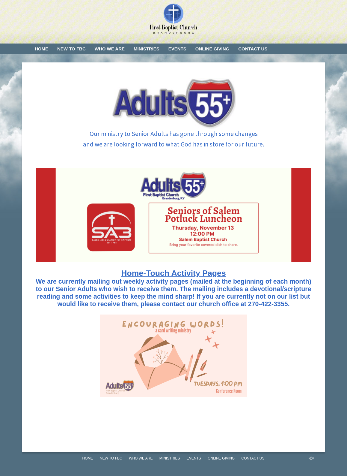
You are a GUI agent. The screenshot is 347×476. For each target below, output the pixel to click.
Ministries (146, 48)
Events (177, 48)
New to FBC (71, 48)
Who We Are (110, 48)
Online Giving (212, 48)
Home (41, 48)
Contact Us (252, 48)
